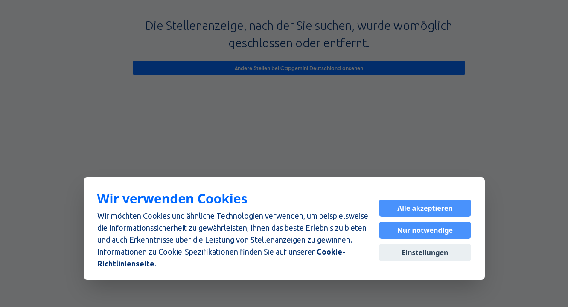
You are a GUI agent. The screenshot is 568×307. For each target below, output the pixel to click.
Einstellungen (425, 252)
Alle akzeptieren (424, 208)
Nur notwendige (425, 230)
